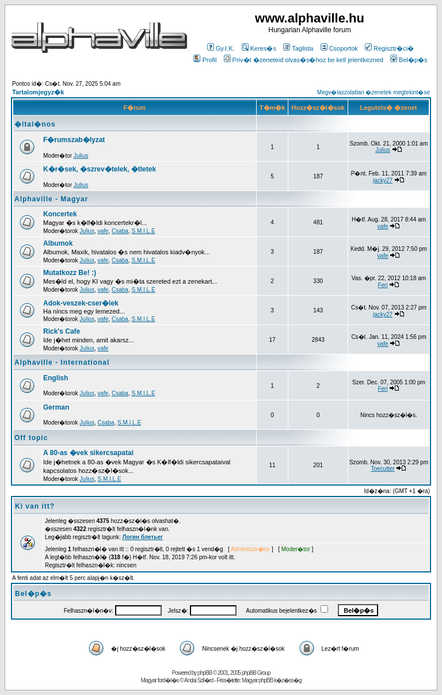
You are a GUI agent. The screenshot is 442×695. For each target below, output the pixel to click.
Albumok (58, 243)
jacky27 (383, 180)
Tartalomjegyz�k (38, 92)
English (55, 378)
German (56, 407)
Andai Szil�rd (198, 680)
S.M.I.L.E (143, 231)
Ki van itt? (35, 506)
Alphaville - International (61, 362)
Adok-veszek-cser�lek (81, 303)
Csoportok (339, 48)
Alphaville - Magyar (51, 199)
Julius (81, 155)
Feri (382, 285)
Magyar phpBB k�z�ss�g (272, 680)
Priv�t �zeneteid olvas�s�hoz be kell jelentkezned (303, 59)
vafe (103, 231)
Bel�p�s (409, 59)
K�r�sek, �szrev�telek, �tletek (99, 169)
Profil (204, 59)
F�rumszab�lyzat (74, 140)
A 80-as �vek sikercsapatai (88, 453)
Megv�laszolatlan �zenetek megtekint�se (373, 92)
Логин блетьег (143, 537)
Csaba (120, 231)
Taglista (298, 48)
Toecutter (382, 468)
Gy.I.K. (221, 48)
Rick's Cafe (61, 331)
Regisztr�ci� (389, 48)
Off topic (31, 438)
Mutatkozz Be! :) (69, 273)
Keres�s (259, 48)
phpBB (204, 673)
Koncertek (60, 214)
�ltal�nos (35, 124)
